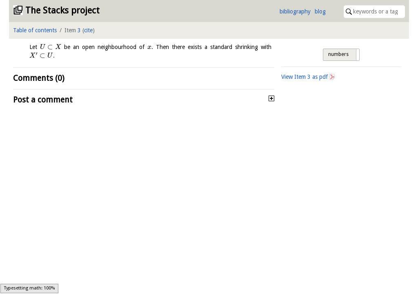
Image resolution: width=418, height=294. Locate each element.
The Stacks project (62, 10)
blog (320, 11)
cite (88, 30)
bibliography (295, 11)
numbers (338, 54)
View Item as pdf (304, 77)
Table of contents (35, 30)
